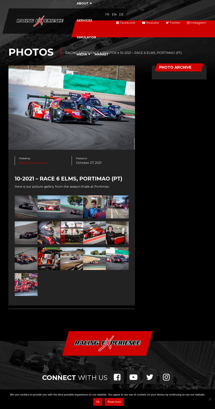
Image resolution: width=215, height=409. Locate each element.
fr (107, 14)
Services (84, 20)
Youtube (150, 23)
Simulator (86, 37)
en (114, 14)
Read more (114, 401)
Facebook (125, 23)
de (121, 14)
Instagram (196, 23)
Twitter (173, 23)
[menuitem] (84, 20)
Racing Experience (33, 163)
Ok (98, 401)
